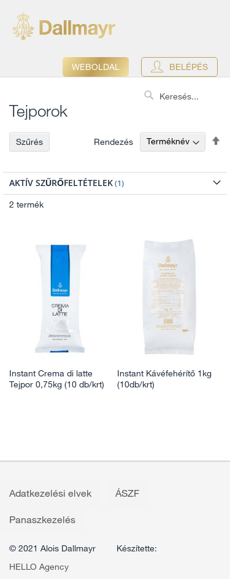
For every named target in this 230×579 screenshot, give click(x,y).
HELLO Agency (39, 566)
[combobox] (184, 96)
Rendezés (113, 141)
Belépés (188, 66)
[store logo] (63, 26)
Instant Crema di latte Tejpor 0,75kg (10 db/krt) (56, 379)
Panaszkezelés (42, 519)
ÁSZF (127, 493)
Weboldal (96, 66)
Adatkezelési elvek (50, 493)
